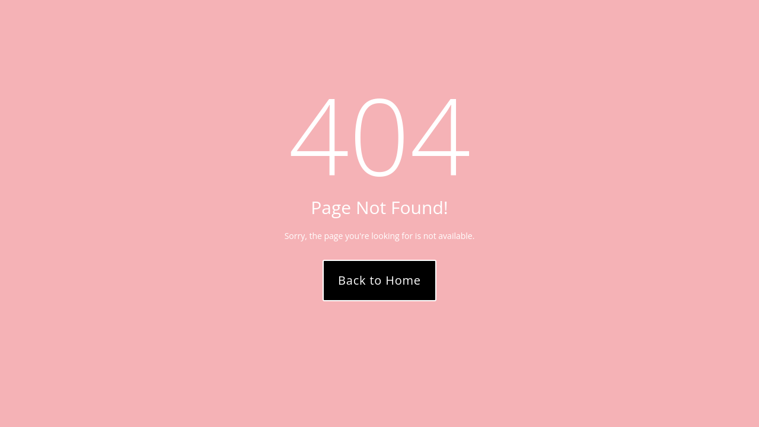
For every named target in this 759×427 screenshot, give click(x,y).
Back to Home (379, 280)
